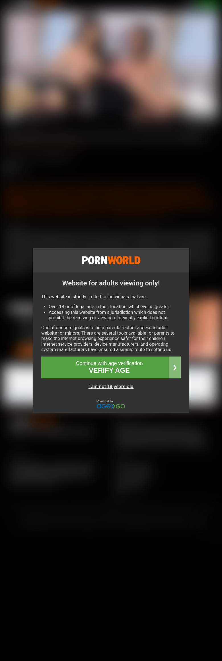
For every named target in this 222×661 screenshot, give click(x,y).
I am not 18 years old (111, 386)
